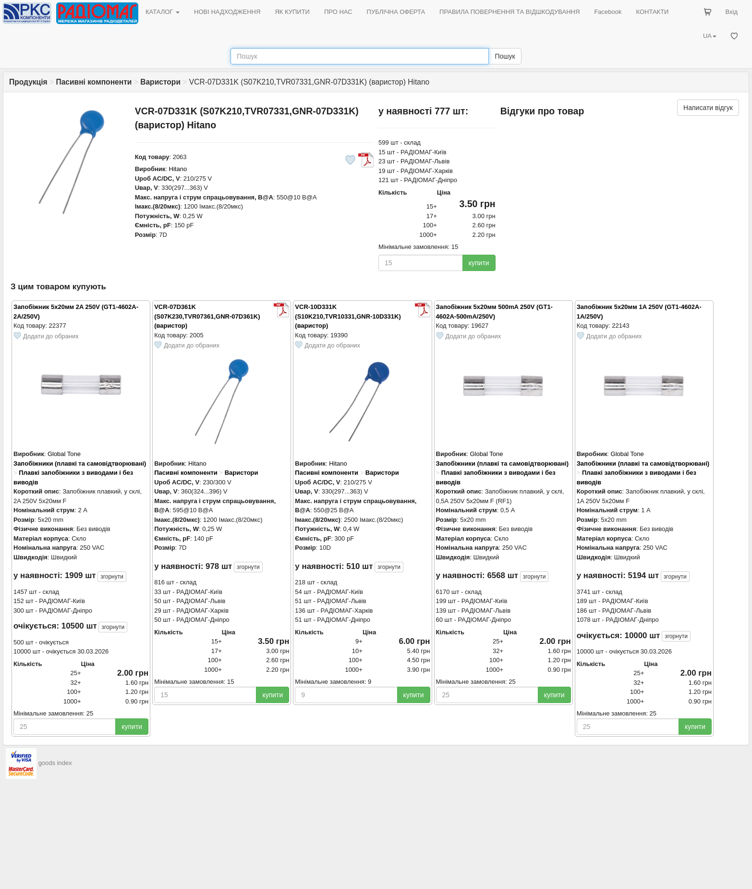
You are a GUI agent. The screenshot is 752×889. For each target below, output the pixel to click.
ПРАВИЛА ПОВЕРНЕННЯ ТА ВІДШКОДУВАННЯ (509, 11)
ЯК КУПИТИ (292, 11)
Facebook (607, 11)
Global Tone (64, 453)
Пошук (505, 56)
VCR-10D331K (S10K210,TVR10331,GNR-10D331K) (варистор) (347, 316)
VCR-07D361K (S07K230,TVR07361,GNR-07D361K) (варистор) (207, 316)
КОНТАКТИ (652, 11)
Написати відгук (708, 107)
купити (479, 263)
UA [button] (709, 35)
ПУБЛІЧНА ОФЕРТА (396, 11)
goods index (55, 762)
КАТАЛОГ (163, 11)
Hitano (178, 169)
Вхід (732, 11)
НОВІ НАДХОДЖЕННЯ (227, 11)
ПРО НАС (338, 11)
